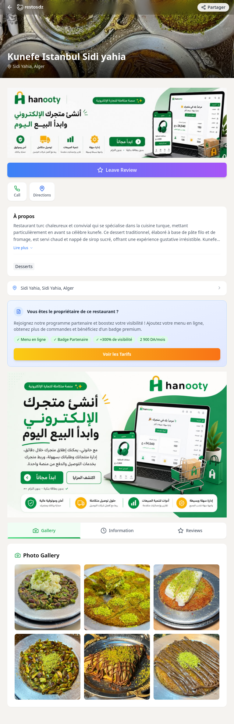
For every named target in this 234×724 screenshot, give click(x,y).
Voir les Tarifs (117, 354)
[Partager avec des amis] (213, 7)
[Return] (10, 7)
